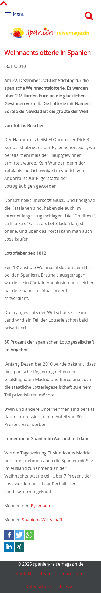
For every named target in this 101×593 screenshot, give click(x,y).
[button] (9, 535)
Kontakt (24, 574)
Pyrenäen (40, 506)
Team (45, 574)
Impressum (71, 574)
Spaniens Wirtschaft (42, 520)
